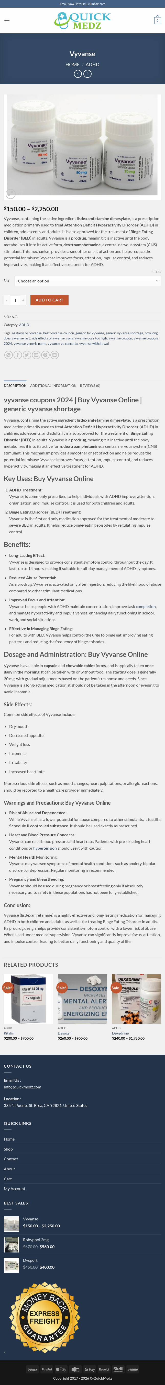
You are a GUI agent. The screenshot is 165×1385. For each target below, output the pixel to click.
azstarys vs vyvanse (27, 333)
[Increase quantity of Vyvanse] (23, 300)
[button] (7, 20)
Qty (6, 280)
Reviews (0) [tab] (90, 386)
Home (72, 64)
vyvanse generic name (30, 343)
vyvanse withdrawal (94, 343)
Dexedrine (120, 1033)
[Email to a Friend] (36, 355)
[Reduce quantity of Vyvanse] (7, 300)
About (9, 1168)
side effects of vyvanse (48, 338)
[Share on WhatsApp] (8, 355)
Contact (11, 1158)
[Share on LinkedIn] (54, 355)
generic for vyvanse (89, 333)
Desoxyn (65, 1033)
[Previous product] (87, 74)
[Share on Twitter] (27, 355)
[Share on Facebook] (18, 355)
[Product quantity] (15, 300)
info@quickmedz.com (22, 1086)
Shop (8, 1148)
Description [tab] (15, 386)
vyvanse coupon (120, 338)
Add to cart (50, 300)
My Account (14, 1188)
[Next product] (78, 74)
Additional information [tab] (53, 386)
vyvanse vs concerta (63, 343)
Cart (8, 1178)
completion (146, 606)
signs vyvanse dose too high (86, 338)
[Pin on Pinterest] (45, 355)
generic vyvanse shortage (124, 333)
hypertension (45, 848)
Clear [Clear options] (156, 271)
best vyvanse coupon (58, 333)
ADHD (93, 64)
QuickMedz (102, 1378)
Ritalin (9, 1033)
